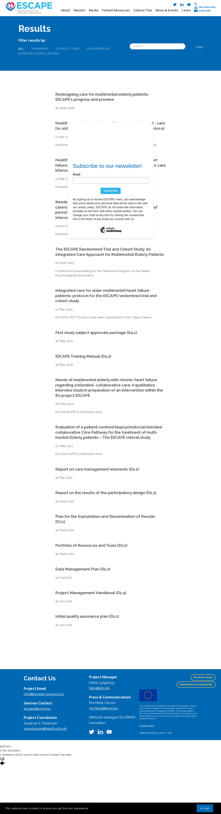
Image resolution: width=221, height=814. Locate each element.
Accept (205, 808)
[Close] (152, 123)
